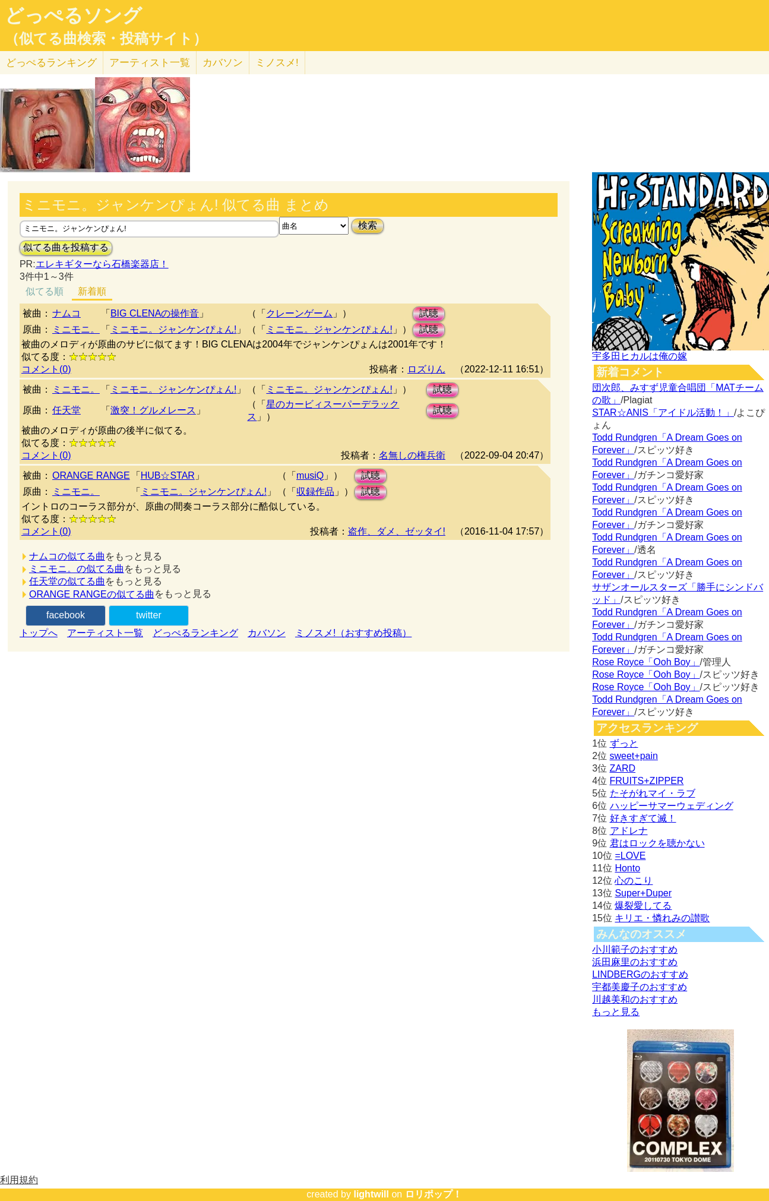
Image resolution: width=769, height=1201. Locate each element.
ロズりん (426, 369)
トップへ (39, 633)
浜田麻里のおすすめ (635, 962)
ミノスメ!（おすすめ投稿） (353, 633)
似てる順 (45, 291)
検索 (367, 225)
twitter (149, 615)
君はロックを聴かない (657, 843)
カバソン (222, 62)
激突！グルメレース (153, 410)
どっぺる (51, 62)
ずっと (624, 743)
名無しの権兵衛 (412, 455)
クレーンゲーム (299, 313)
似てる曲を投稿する (66, 247)
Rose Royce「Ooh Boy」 (646, 662)
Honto (627, 868)
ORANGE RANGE (91, 475)
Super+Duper (643, 893)
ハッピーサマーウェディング (671, 806)
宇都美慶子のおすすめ (639, 987)
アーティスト (149, 62)
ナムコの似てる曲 (67, 556)
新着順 (92, 291)
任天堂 (66, 410)
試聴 (428, 313)
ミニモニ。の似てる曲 (76, 569)
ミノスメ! (277, 62)
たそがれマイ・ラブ (652, 793)
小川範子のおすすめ (635, 949)
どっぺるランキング (195, 633)
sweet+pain (634, 756)
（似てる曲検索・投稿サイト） (106, 38)
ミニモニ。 (76, 329)
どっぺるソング (73, 15)
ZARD (623, 768)
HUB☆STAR (168, 475)
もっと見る (616, 1012)
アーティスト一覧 (105, 633)
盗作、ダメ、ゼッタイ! (396, 531)
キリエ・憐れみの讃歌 (662, 918)
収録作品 (315, 491)
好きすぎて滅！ (643, 818)
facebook (65, 615)
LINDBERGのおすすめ (640, 974)
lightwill (371, 1194)
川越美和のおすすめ (635, 999)
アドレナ (629, 831)
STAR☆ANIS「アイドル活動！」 (663, 412)
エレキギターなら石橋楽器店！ (102, 264)
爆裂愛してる (643, 905)
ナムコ (66, 313)
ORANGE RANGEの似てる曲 (91, 594)
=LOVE (630, 856)
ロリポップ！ (433, 1194)
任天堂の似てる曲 (67, 581)
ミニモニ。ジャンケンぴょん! (173, 329)
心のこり (634, 881)
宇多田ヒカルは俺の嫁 (639, 356)
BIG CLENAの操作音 (154, 313)
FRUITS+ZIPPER (647, 781)
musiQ (310, 475)
